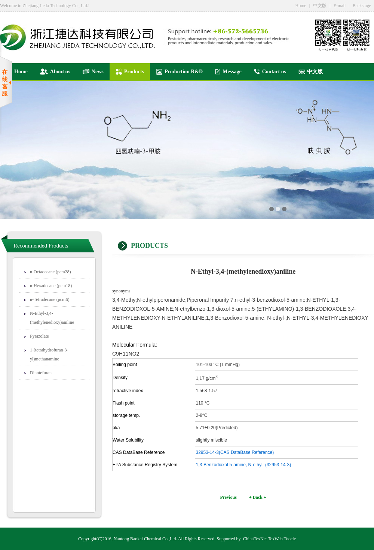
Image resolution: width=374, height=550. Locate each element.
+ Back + (257, 497)
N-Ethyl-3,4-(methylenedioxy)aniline (52, 318)
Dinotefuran (41, 372)
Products (130, 71)
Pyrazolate (39, 336)
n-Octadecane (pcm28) (50, 271)
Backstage (362, 5)
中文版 (320, 5)
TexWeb (275, 538)
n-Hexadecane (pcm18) (51, 285)
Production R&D (179, 71)
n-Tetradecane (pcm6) (49, 299)
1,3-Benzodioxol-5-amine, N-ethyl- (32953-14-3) (243, 464)
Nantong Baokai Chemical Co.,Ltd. (145, 538)
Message (228, 71)
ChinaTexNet (255, 538)
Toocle (290, 538)
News (93, 71)
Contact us (270, 71)
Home (300, 5)
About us (55, 71)
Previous (228, 497)
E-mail (340, 5)
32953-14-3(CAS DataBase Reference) (235, 452)
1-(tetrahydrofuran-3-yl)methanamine (49, 354)
